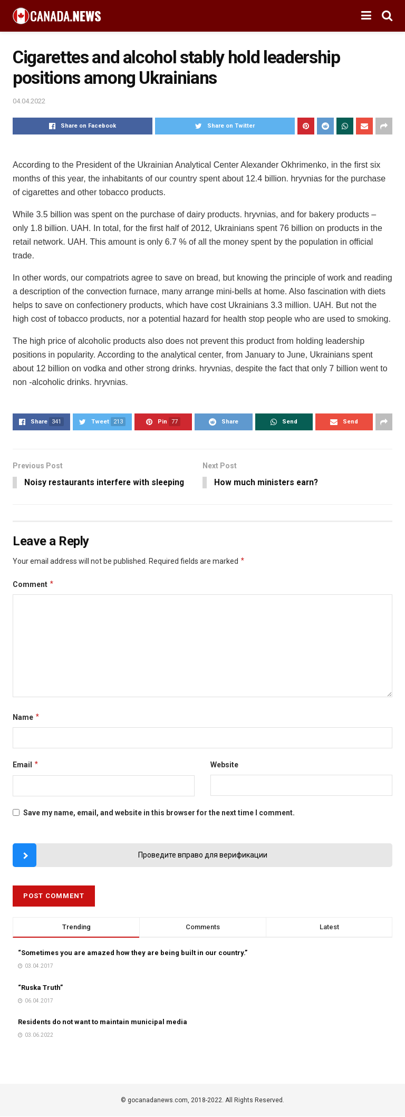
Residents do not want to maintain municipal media (102, 1022)
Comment (33, 585)
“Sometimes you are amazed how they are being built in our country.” (132, 953)
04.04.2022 (29, 101)
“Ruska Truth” (40, 988)
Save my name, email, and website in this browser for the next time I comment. (159, 813)
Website (224, 765)
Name (26, 718)
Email (26, 765)
